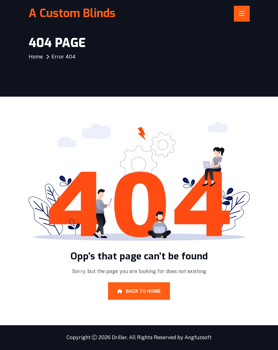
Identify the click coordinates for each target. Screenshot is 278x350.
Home (36, 57)
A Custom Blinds (72, 13)
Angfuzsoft (198, 337)
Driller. (120, 337)
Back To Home (139, 291)
